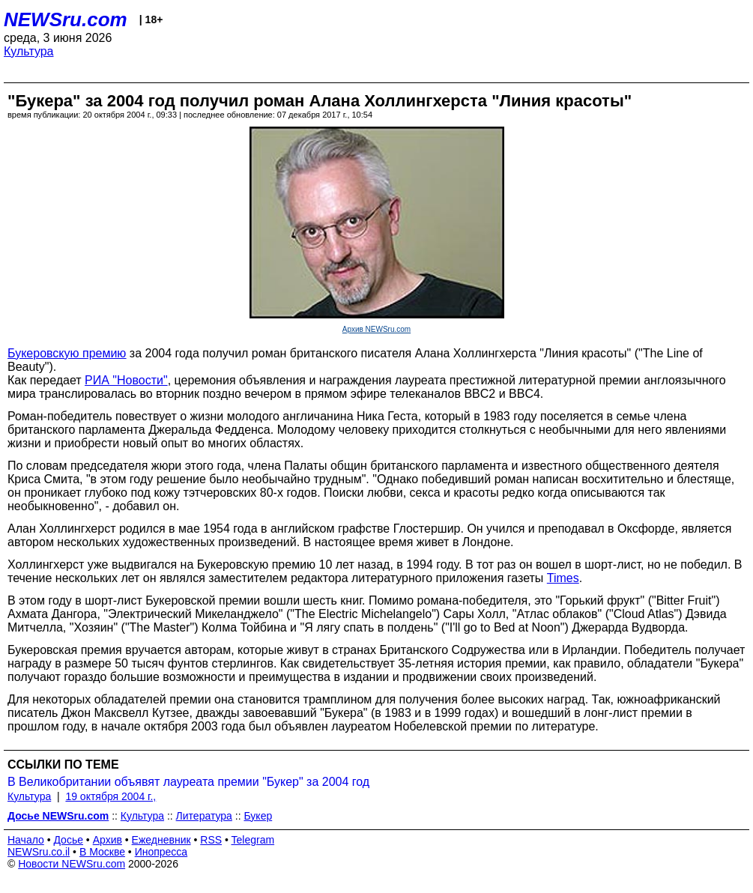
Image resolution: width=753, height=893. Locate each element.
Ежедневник (161, 840)
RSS (211, 840)
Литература (204, 816)
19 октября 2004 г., (110, 796)
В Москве (102, 852)
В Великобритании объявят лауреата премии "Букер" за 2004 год (188, 781)
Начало (25, 840)
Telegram (253, 840)
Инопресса (161, 852)
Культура (29, 51)
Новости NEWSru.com (71, 864)
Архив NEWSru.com (376, 329)
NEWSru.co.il (38, 852)
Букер (258, 816)
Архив (107, 840)
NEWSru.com (65, 19)
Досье (68, 840)
